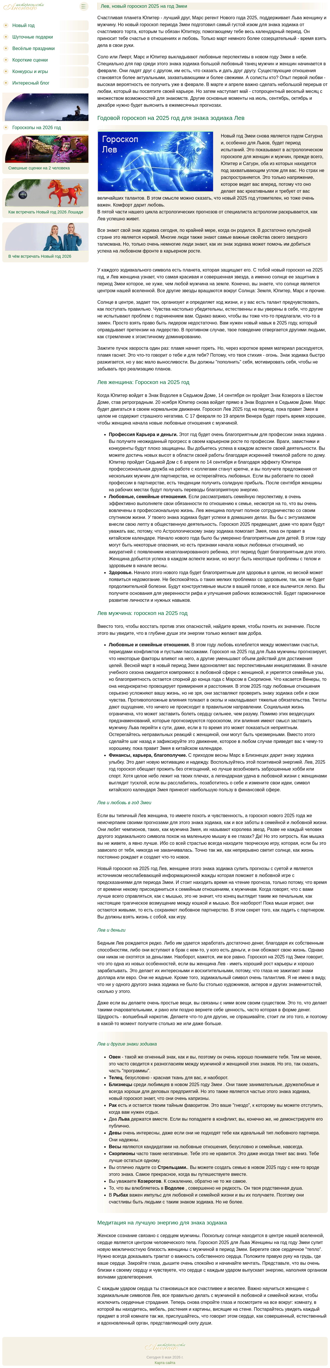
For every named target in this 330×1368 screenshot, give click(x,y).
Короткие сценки (30, 60)
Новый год (23, 25)
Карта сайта (165, 1363)
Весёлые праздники (33, 48)
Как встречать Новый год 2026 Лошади (45, 212)
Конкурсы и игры (30, 71)
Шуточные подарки (32, 37)
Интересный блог (31, 83)
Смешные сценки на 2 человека (39, 168)
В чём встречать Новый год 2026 (39, 256)
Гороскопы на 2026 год (36, 127)
